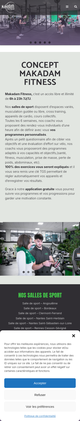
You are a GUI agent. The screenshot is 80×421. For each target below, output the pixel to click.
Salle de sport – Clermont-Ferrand (40, 313)
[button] (73, 336)
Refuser (40, 395)
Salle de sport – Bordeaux (40, 308)
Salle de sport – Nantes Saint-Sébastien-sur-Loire (40, 323)
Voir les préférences (40, 406)
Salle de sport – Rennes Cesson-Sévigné (40, 328)
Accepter (40, 383)
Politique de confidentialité (40, 416)
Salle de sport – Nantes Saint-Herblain (40, 318)
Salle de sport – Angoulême (40, 303)
